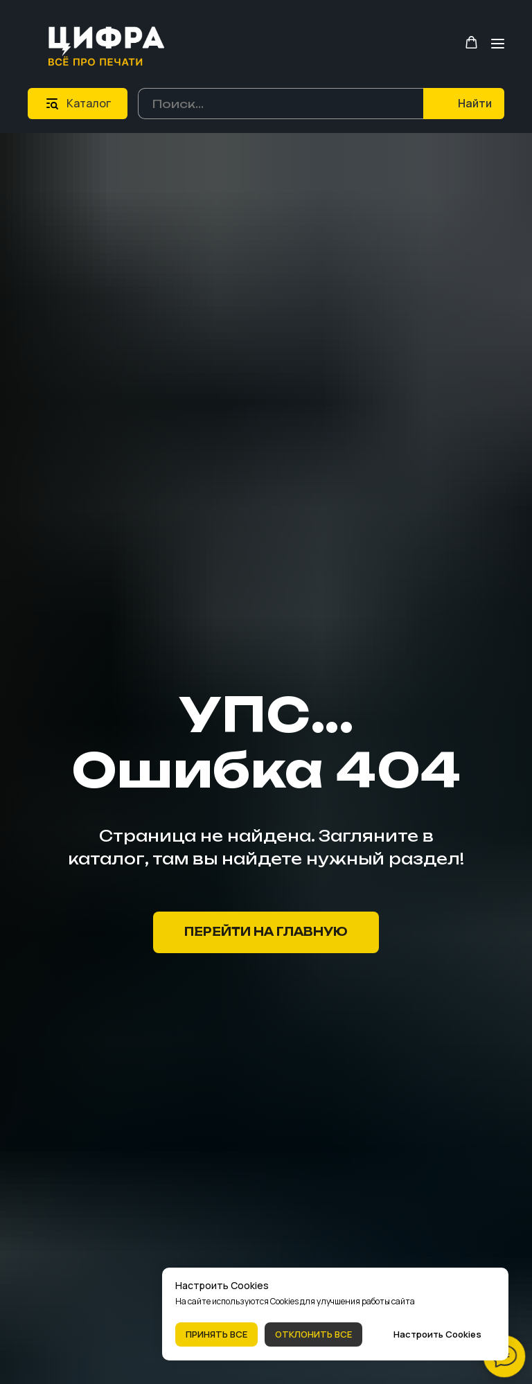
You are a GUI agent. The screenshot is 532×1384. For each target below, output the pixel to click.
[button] (471, 42)
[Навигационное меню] (497, 43)
